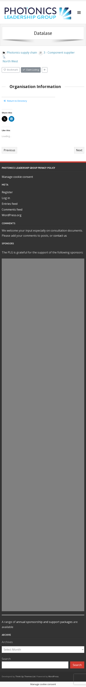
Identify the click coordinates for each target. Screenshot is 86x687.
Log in (6, 198)
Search (6, 659)
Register (7, 192)
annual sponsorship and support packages (44, 622)
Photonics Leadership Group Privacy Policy (28, 167)
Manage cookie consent (17, 177)
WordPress (53, 676)
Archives (7, 642)
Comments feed (12, 209)
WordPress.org (11, 215)
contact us (60, 236)
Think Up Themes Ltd (25, 676)
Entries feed (9, 204)
